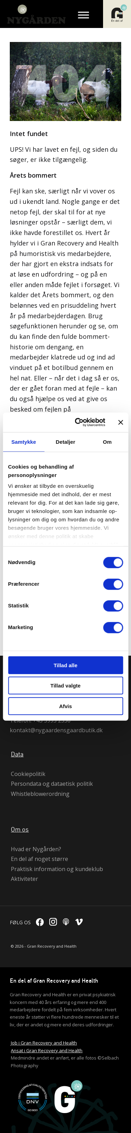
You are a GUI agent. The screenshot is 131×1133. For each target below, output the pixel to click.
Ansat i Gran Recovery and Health (46, 1050)
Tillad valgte (65, 686)
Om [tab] (107, 441)
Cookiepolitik (28, 774)
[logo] (38, 14)
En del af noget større (39, 859)
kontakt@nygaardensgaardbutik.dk (56, 730)
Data (17, 754)
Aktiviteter (24, 879)
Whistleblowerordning (40, 794)
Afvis (65, 706)
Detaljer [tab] (65, 441)
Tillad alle (65, 665)
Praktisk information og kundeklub (57, 869)
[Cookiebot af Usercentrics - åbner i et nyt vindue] (78, 422)
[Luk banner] (120, 422)
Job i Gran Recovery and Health (44, 1043)
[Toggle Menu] (83, 15)
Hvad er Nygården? (36, 849)
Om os (20, 829)
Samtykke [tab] (23, 441)
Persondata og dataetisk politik (52, 784)
